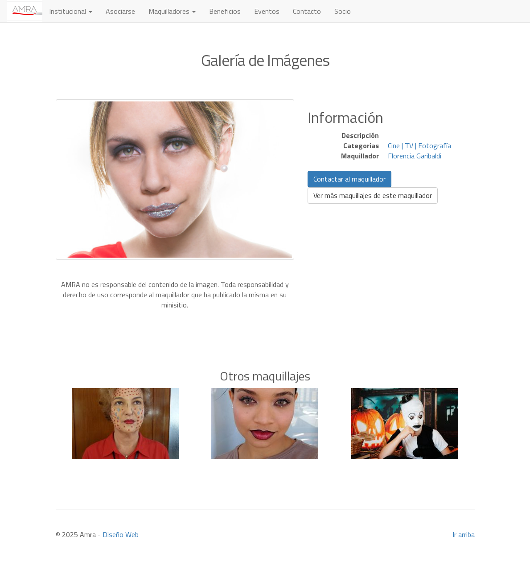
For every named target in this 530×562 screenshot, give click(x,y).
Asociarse (120, 11)
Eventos (266, 11)
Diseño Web (121, 534)
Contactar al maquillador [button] (349, 179)
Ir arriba (463, 534)
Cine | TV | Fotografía (419, 145)
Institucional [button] (70, 11)
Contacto (307, 11)
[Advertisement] (265, 323)
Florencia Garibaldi (414, 155)
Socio (342, 11)
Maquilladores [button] (172, 11)
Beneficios (225, 11)
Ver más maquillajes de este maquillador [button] (372, 195)
